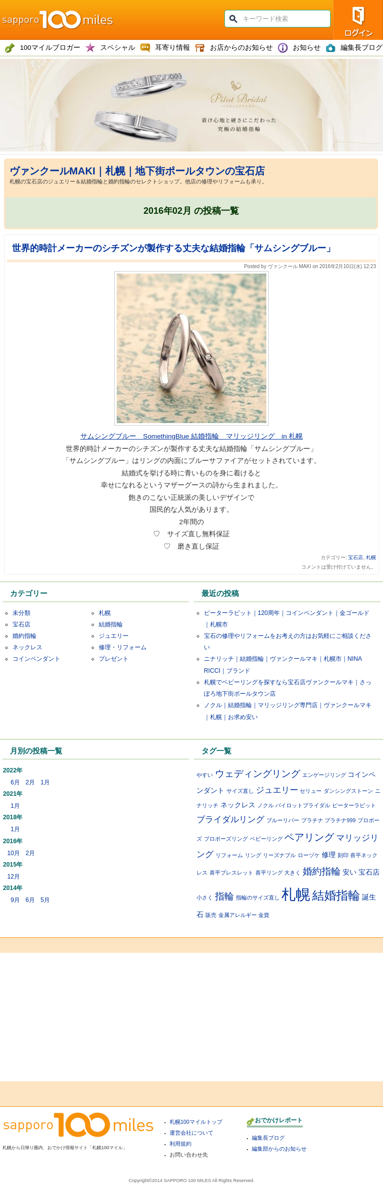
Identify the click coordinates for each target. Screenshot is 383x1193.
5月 (45, 899)
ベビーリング (266, 839)
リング (253, 855)
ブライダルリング (230, 819)
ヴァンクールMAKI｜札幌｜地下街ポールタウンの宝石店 (137, 170)
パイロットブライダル (302, 805)
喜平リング (269, 873)
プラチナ (312, 820)
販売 (210, 915)
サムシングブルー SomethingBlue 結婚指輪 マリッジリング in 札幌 (191, 436)
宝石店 (355, 557)
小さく (204, 897)
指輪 (224, 896)
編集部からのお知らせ (279, 1149)
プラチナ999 (340, 820)
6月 (15, 782)
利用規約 (181, 1144)
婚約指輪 (24, 635)
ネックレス (27, 647)
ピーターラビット (354, 805)
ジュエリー (114, 635)
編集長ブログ (268, 1138)
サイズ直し (240, 791)
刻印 (343, 855)
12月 (13, 876)
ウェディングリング (257, 773)
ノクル (265, 805)
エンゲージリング (324, 775)
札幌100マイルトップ (196, 1122)
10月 (13, 853)
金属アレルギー (237, 915)
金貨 (263, 915)
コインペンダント (36, 658)
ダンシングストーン (348, 791)
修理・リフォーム (123, 647)
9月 (15, 899)
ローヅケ (309, 855)
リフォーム (229, 855)
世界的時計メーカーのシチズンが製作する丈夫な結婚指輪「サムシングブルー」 (173, 248)
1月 (45, 782)
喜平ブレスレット (231, 873)
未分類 (21, 612)
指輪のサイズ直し (258, 897)
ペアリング (309, 837)
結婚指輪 (111, 624)
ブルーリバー (282, 820)
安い (350, 872)
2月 (30, 782)
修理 (329, 855)
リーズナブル (279, 855)
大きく (292, 873)
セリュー (311, 791)
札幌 (371, 557)
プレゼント (114, 658)
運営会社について (191, 1133)
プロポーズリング (226, 839)
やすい (204, 775)
